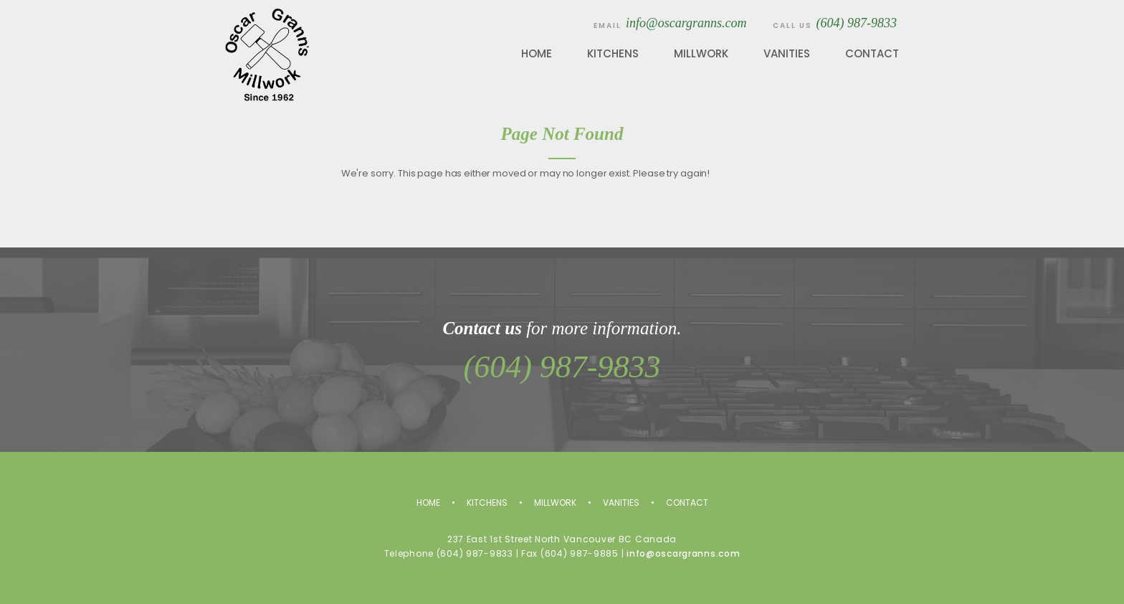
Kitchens (613, 53)
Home (536, 53)
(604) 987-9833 (856, 23)
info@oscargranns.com (686, 23)
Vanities (786, 53)
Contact (872, 53)
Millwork (701, 53)
